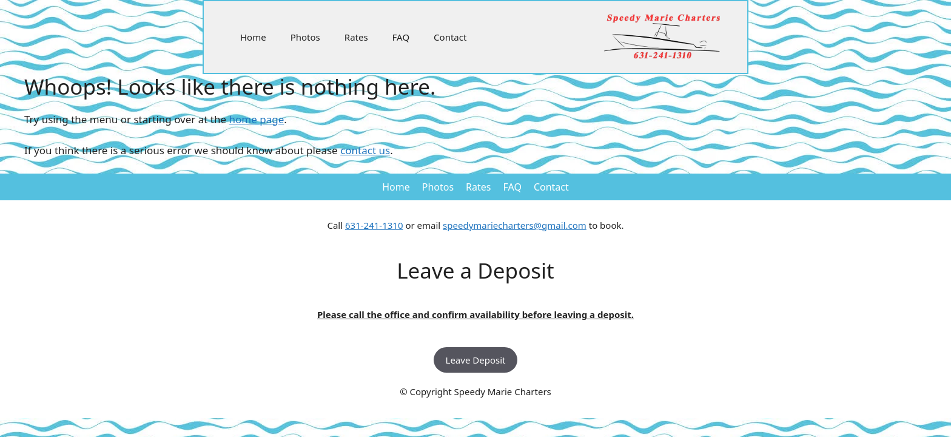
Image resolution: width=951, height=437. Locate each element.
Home (253, 37)
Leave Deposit (476, 360)
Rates (356, 37)
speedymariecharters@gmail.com (514, 225)
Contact (450, 37)
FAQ (401, 37)
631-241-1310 (374, 225)
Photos (305, 37)
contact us (365, 150)
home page (256, 119)
